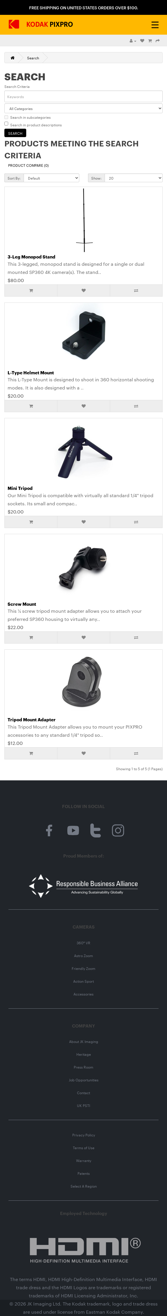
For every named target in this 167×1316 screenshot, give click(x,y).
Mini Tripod (20, 488)
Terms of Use (83, 1147)
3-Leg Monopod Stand (31, 256)
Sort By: (14, 177)
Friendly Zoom (83, 968)
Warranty (83, 1160)
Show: (96, 177)
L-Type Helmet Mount (31, 372)
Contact (83, 1092)
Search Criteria (17, 86)
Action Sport (83, 981)
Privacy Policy (83, 1134)
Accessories (83, 993)
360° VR (83, 942)
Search (33, 57)
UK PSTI (83, 1105)
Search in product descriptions (33, 124)
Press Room (83, 1066)
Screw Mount (22, 604)
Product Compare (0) (28, 165)
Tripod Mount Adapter (32, 719)
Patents (84, 1173)
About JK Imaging (83, 1041)
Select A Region (84, 1186)
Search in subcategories (27, 117)
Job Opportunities (84, 1079)
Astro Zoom (83, 955)
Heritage (83, 1054)
